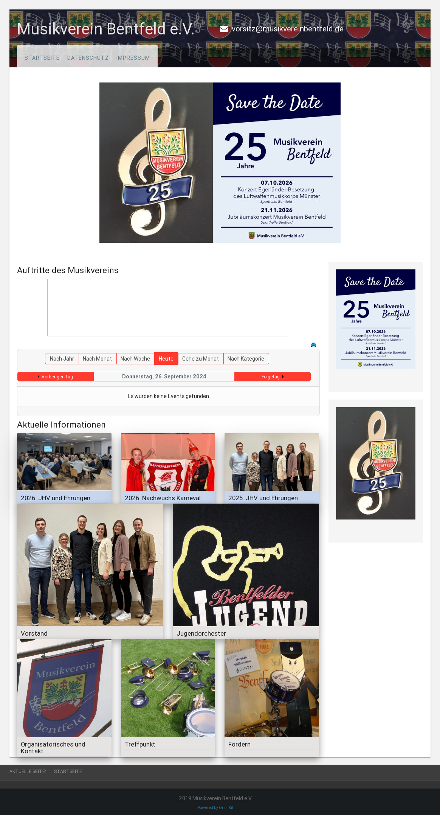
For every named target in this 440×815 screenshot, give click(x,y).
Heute (166, 358)
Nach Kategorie (246, 358)
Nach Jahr (62, 358)
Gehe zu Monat (200, 358)
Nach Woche (135, 358)
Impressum (133, 57)
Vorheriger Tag (57, 377)
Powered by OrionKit (215, 807)
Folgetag (271, 377)
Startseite (42, 57)
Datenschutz (88, 57)
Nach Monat (97, 358)
